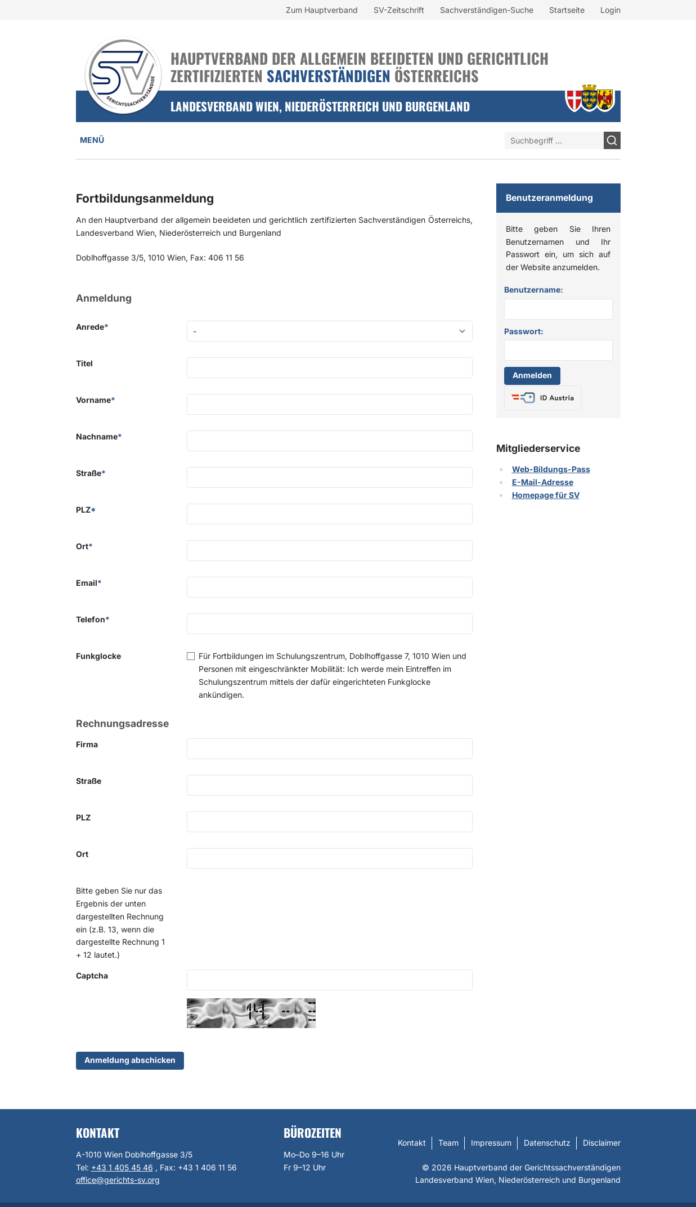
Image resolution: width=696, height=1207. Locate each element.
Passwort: (524, 331)
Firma (87, 744)
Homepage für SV (546, 495)
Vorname (95, 400)
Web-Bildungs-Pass (551, 469)
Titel (84, 363)
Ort (84, 546)
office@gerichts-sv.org (118, 1179)
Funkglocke (98, 656)
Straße (91, 473)
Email (89, 582)
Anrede (92, 326)
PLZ (86, 509)
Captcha (92, 975)
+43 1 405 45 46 (122, 1167)
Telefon (93, 619)
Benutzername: (533, 289)
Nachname (99, 436)
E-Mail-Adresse (542, 482)
